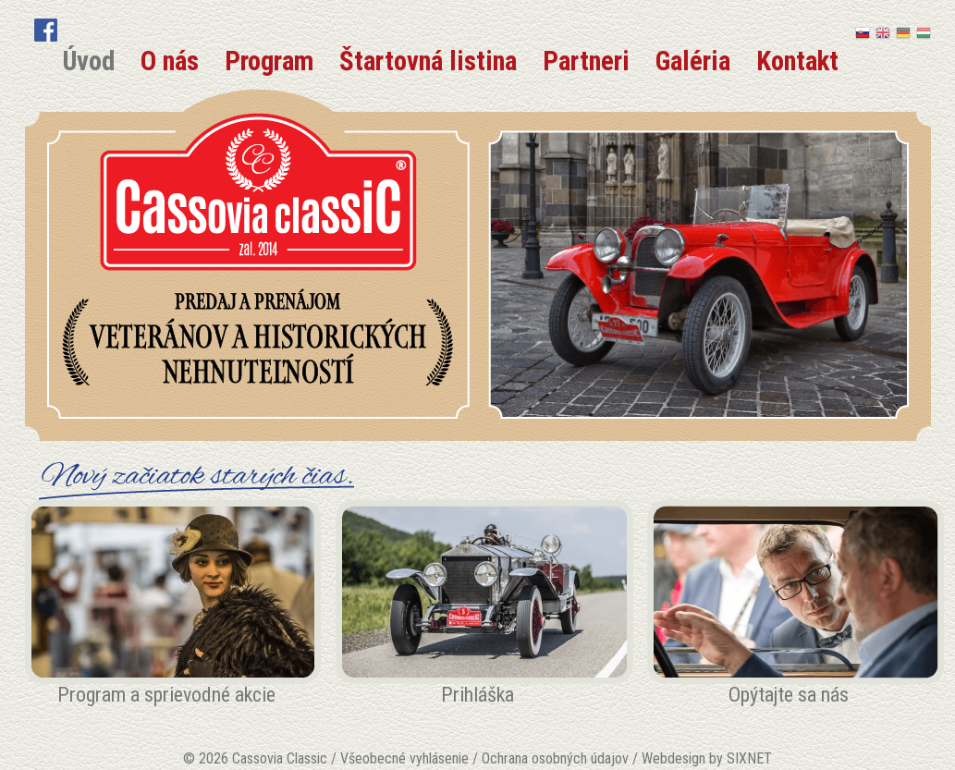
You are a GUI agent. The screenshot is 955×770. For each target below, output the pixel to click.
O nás (170, 61)
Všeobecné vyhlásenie (404, 758)
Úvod (88, 61)
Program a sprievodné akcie (166, 694)
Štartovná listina (428, 61)
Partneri (586, 61)
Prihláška (477, 694)
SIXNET (749, 758)
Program (269, 61)
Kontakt (797, 61)
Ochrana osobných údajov (555, 758)
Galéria (692, 61)
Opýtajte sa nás (788, 694)
